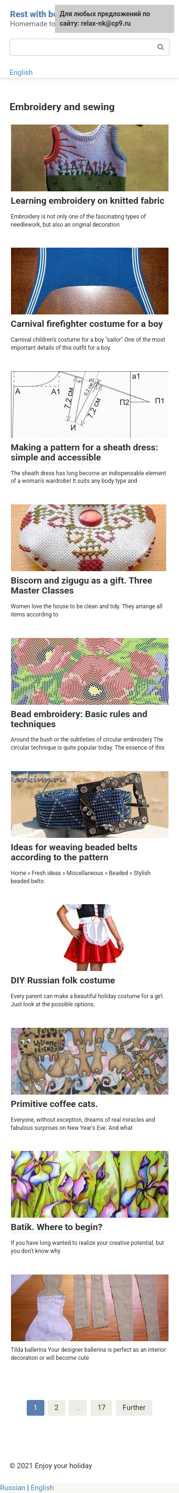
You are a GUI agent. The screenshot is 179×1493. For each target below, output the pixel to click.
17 (101, 1407)
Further (134, 1407)
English (21, 72)
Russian (12, 1487)
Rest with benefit (43, 14)
